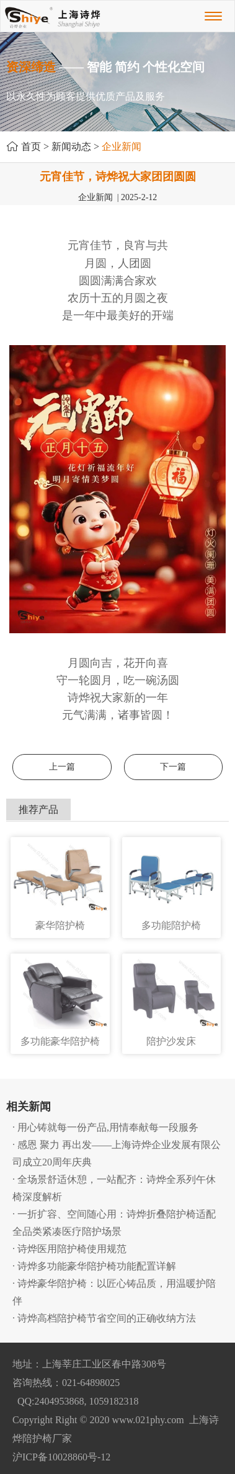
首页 (31, 146)
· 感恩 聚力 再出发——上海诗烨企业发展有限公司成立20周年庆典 (116, 1153)
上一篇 (62, 766)
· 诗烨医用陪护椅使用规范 (69, 1249)
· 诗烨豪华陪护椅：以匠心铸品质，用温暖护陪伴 (114, 1292)
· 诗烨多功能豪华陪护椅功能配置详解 (94, 1266)
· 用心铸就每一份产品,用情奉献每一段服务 (105, 1127)
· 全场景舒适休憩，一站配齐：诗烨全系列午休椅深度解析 (114, 1188)
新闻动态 (71, 146)
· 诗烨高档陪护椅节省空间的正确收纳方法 (104, 1318)
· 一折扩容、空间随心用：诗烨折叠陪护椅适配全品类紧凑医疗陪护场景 (114, 1223)
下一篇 (173, 766)
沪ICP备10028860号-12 (61, 1457)
